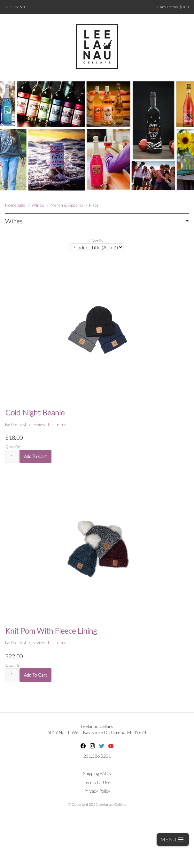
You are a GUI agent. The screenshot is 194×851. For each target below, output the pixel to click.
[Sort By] (97, 247)
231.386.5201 (17, 6)
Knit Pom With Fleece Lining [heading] (51, 630)
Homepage (15, 205)
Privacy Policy (97, 791)
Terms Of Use (97, 782)
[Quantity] (12, 456)
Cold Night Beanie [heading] (35, 412)
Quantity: (12, 446)
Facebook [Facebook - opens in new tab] (83, 745)
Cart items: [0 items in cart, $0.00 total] (173, 6)
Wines (38, 205)
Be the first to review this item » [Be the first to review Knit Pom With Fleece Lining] (35, 642)
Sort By (97, 240)
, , (97, 732)
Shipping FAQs (97, 773)
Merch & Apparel (66, 205)
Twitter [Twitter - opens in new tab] (101, 745)
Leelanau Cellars (97, 726)
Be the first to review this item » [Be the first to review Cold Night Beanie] (35, 424)
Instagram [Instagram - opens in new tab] (92, 745)
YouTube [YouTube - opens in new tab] (110, 745)
